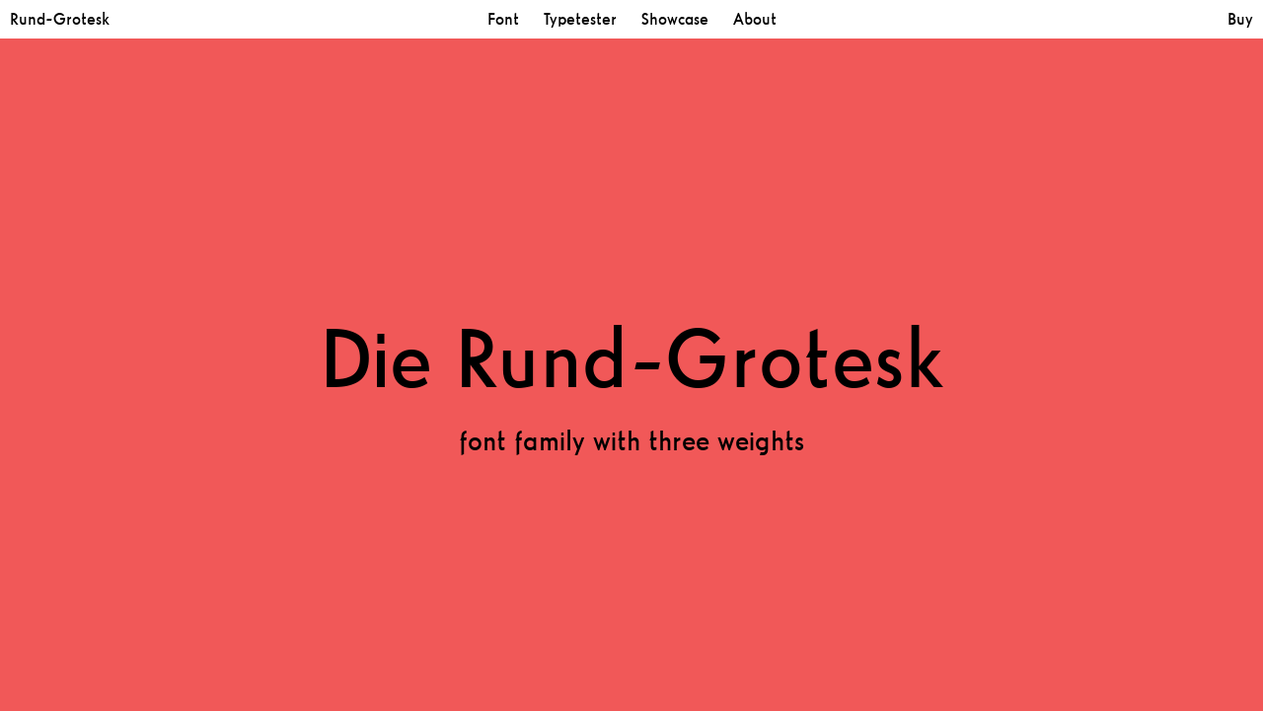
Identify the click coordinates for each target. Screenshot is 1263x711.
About (755, 19)
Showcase (674, 19)
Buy (1240, 19)
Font (503, 19)
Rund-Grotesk (60, 19)
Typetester (580, 19)
